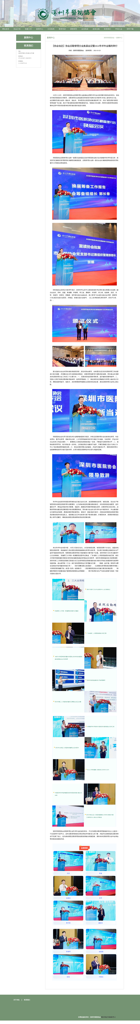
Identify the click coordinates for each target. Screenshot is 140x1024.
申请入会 (118, 29)
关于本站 (16, 1000)
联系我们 (107, 29)
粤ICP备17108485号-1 (108, 1017)
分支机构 (50, 29)
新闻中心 (39, 29)
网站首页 (5, 29)
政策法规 (96, 29)
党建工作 (28, 29)
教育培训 (62, 29)
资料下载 (130, 29)
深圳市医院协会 (109, 38)
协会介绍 (17, 29)
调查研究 (73, 29)
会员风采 (84, 29)
